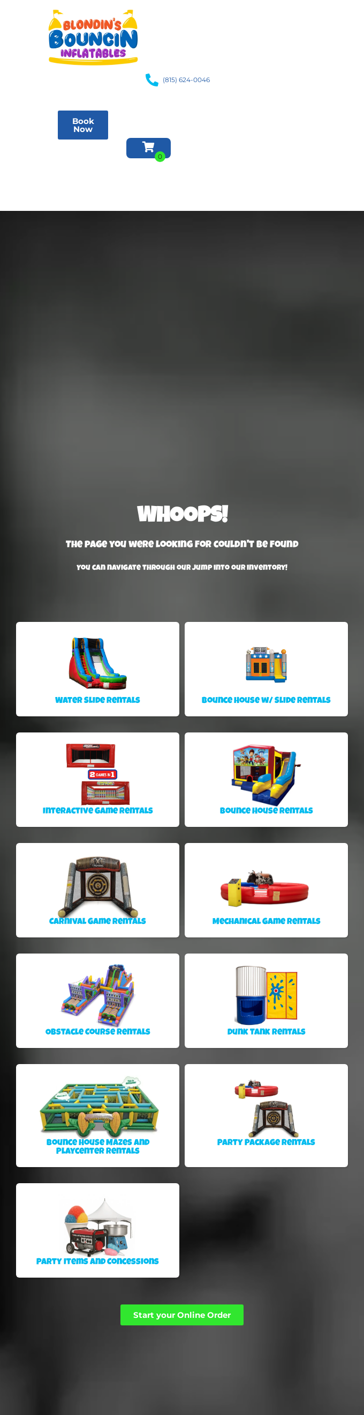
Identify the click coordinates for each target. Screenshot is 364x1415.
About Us (29, 193)
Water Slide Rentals (32, 129)
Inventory (37, 172)
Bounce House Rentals (33, 107)
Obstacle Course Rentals (35, 150)
